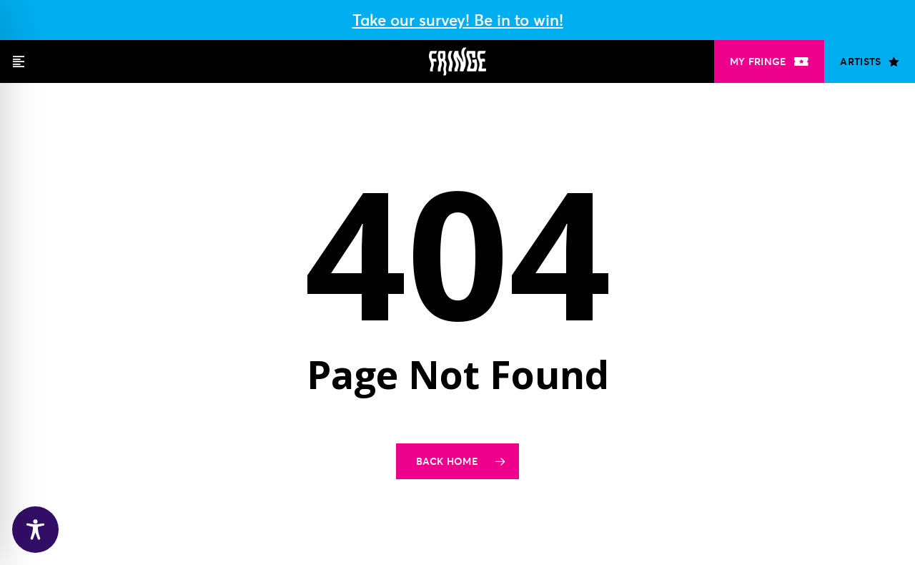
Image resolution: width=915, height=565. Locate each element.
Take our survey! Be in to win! (457, 20)
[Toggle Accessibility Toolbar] (35, 529)
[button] (18, 61)
